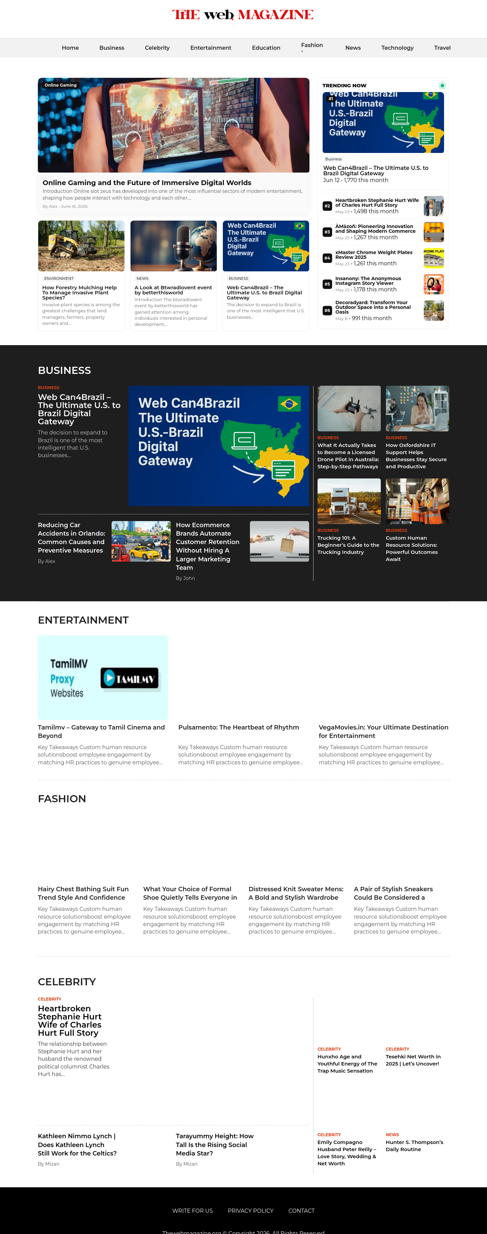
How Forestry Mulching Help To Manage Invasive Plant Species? (79, 292)
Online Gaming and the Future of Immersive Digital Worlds (147, 183)
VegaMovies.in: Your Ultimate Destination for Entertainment (384, 732)
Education (266, 48)
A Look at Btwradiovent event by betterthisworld (173, 290)
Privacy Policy (250, 1211)
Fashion (312, 45)
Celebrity (157, 48)
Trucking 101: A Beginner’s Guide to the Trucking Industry (348, 545)
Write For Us (192, 1211)
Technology (397, 48)
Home (70, 48)
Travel (442, 48)
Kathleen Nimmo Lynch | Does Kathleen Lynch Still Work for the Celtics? (77, 1144)
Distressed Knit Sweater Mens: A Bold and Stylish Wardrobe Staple (296, 893)
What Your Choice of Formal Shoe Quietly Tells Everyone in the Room (190, 893)
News (353, 48)
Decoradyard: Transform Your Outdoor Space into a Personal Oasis (373, 307)
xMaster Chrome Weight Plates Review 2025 (374, 254)
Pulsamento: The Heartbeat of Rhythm (238, 727)
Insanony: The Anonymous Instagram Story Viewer (368, 280)
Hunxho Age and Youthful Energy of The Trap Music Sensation (347, 1063)
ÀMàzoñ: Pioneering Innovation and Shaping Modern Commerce (375, 228)
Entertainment (210, 48)
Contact (301, 1211)
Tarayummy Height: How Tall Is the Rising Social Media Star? (215, 1144)
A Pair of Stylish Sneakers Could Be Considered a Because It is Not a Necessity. (399, 893)
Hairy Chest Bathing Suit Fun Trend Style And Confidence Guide (83, 893)
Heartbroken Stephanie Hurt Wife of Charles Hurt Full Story (377, 202)
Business (111, 48)
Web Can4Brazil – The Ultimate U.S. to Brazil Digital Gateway (264, 292)
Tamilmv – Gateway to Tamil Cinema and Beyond (101, 732)
